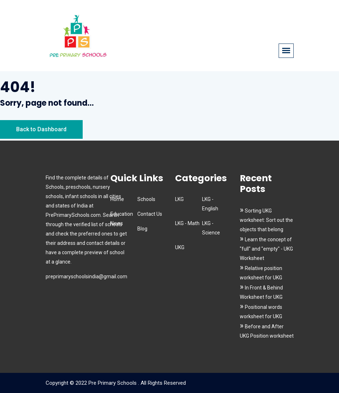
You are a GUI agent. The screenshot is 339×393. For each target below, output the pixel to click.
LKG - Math (187, 223)
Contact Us (149, 214)
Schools (146, 199)
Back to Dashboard (41, 129)
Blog (142, 229)
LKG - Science (211, 228)
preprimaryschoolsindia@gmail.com (86, 276)
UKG (179, 247)
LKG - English (210, 203)
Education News (121, 218)
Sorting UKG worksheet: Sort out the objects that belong (266, 220)
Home (117, 199)
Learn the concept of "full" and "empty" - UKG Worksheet (266, 249)
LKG (179, 199)
